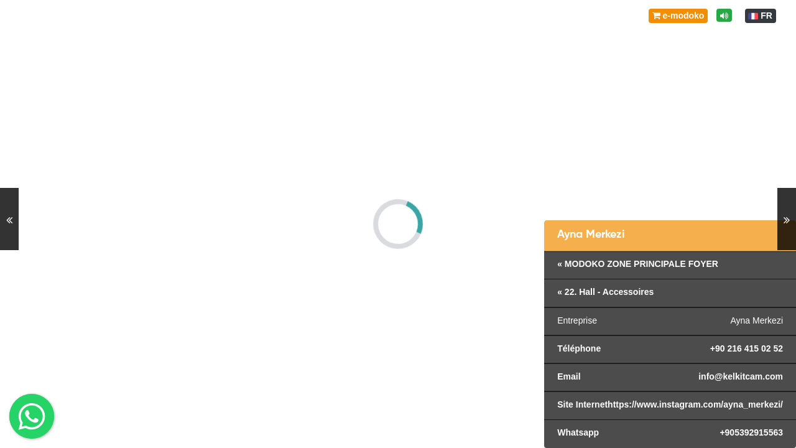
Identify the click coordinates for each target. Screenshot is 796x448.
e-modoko (678, 16)
